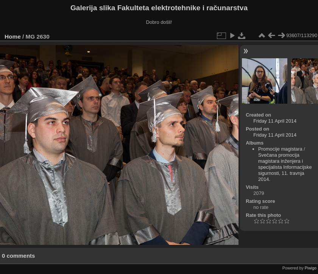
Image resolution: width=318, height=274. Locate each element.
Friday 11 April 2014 (274, 121)
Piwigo (310, 268)
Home (13, 36)
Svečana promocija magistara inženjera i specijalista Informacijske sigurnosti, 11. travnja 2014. (285, 167)
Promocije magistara (280, 149)
